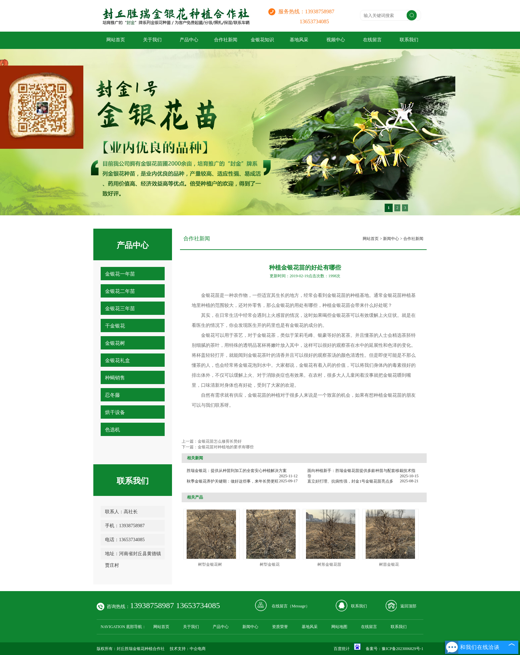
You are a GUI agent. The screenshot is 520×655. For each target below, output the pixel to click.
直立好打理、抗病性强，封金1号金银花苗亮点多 (350, 481)
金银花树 (115, 343)
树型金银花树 (210, 564)
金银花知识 (262, 39)
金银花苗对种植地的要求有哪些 (226, 447)
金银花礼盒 (117, 360)
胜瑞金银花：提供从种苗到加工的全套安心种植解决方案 (237, 470)
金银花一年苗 (120, 274)
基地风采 (299, 39)
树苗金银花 (389, 564)
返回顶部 (408, 606)
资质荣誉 (280, 626)
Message (299, 606)
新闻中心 (391, 238)
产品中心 (189, 39)
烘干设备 (115, 412)
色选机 (112, 429)
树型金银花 (270, 564)
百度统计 (342, 648)
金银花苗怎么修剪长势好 (220, 441)
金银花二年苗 (120, 291)
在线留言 (372, 39)
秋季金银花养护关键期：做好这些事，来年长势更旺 (233, 481)
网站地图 (339, 626)
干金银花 (115, 325)
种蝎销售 (115, 377)
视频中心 (335, 39)
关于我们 (152, 39)
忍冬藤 (112, 395)
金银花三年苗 (120, 308)
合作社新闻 (225, 39)
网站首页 (115, 39)
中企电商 (198, 648)
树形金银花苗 (329, 564)
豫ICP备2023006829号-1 (402, 648)
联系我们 (409, 39)
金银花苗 (336, 295)
